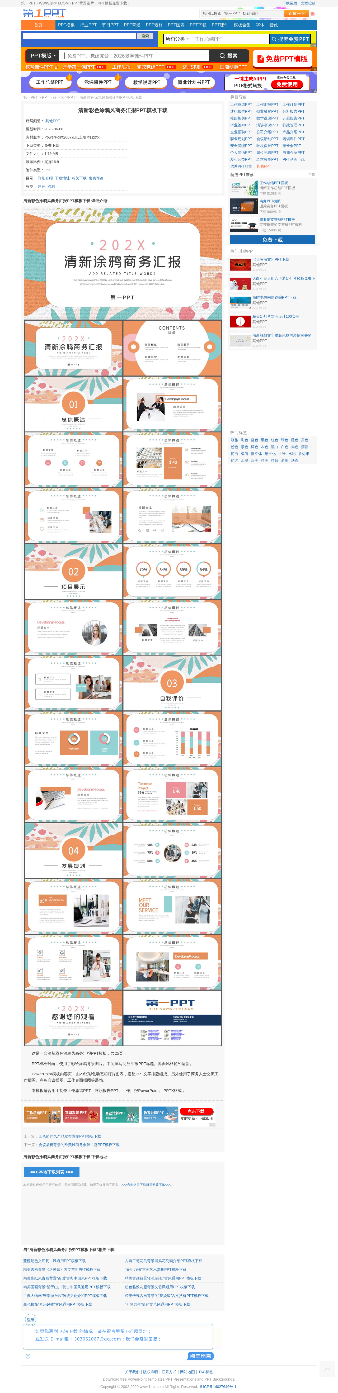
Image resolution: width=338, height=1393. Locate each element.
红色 (274, 440)
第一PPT (30, 97)
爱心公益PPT (241, 159)
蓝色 (254, 440)
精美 (264, 460)
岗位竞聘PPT (267, 152)
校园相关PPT (241, 118)
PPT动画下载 (293, 159)
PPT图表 (176, 25)
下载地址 (62, 178)
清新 (304, 447)
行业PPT (88, 25)
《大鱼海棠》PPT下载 (270, 259)
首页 (38, 25)
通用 (284, 460)
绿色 (284, 440)
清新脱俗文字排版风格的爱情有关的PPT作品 (282, 335)
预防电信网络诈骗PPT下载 (274, 297)
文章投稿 (308, 3)
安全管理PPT (241, 146)
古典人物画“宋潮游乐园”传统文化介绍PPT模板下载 (65, 1296)
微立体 (256, 453)
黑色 (264, 440)
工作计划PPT (293, 104)
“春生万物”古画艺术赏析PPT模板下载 (155, 1269)
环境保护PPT (267, 146)
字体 (260, 25)
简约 (234, 460)
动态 (294, 460)
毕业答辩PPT (241, 125)
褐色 (294, 447)
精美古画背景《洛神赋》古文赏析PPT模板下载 (62, 1269)
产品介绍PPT (293, 132)
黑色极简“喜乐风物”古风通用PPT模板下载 (57, 1304)
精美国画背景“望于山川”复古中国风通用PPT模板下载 (67, 1287)
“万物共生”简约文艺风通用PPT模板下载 (157, 1304)
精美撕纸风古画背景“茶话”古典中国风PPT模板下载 (65, 1278)
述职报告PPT (241, 111)
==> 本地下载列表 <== (51, 1172)
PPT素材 (154, 25)
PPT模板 (66, 25)
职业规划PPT (241, 139)
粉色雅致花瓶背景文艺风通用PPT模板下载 (160, 1287)
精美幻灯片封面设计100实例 (275, 316)
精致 (274, 460)
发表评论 (96, 178)
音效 (274, 25)
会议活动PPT (267, 139)
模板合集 (242, 25)
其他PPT (68, 97)
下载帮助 (289, 3)
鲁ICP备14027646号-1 (217, 1387)
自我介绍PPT (293, 152)
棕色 (254, 447)
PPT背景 (132, 25)
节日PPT (110, 25)
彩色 (41, 186)
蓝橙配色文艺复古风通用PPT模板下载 (54, 1261)
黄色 (304, 440)
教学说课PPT (267, 118)
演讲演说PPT (267, 125)
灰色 (264, 447)
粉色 (234, 447)
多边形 (303, 453)
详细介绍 (45, 178)
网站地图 (187, 1372)
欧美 (254, 460)
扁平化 (270, 453)
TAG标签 (205, 1372)
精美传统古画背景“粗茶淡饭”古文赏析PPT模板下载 (167, 1296)
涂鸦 (51, 186)
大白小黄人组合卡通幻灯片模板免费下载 (283, 278)
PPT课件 (220, 25)
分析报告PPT (293, 111)
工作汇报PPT (267, 104)
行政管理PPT (293, 125)
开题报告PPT (293, 118)
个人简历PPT (241, 152)
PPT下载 (198, 25)
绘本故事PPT (267, 159)
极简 (244, 453)
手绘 (282, 453)
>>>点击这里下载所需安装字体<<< (146, 1185)
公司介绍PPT (267, 132)
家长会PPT (292, 146)
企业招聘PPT (241, 132)
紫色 (244, 447)
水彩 (292, 453)
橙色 (294, 440)
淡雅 (234, 440)
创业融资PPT (267, 111)
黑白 (274, 447)
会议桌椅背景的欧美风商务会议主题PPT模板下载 (79, 1145)
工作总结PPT (241, 104)
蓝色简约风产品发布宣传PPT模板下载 (70, 1136)
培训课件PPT (293, 139)
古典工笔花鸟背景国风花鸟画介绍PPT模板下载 (163, 1261)
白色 (284, 447)
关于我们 (132, 1372)
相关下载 (79, 178)
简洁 (234, 453)
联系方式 (169, 1372)
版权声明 (150, 1372)
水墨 (244, 460)
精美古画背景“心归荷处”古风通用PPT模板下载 (163, 1278)
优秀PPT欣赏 (241, 166)
